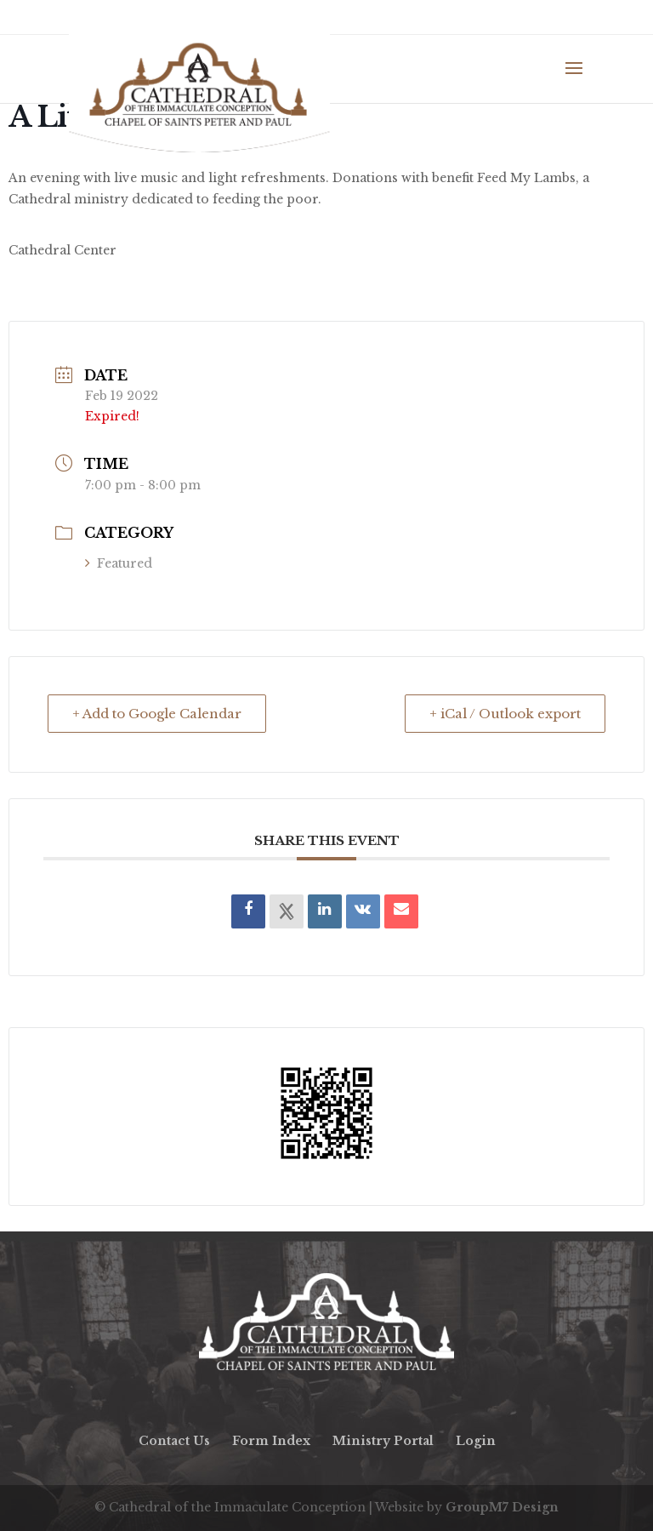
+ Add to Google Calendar (156, 714)
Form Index (271, 1440)
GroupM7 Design (502, 1507)
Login (476, 1440)
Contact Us (174, 1440)
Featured (118, 563)
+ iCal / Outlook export (505, 714)
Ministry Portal (383, 1440)
